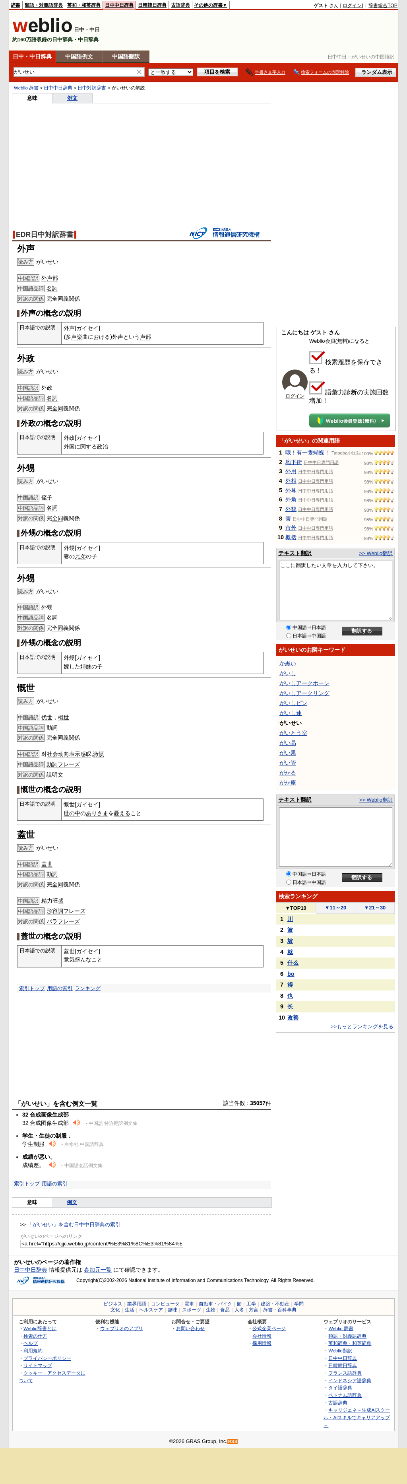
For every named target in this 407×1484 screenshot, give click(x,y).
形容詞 (55, 911)
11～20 (336, 908)
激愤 (98, 754)
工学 (251, 1303)
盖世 (46, 864)
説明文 (55, 774)
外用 (291, 471)
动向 (63, 754)
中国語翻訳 (126, 56)
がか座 (287, 782)
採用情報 (261, 1343)
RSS (233, 1441)
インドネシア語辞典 (349, 1380)
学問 (299, 1303)
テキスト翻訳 (295, 553)
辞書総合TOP (382, 5)
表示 (74, 754)
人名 (239, 1309)
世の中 (72, 813)
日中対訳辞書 (92, 87)
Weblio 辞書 (26, 87)
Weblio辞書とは (39, 1328)
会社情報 (261, 1335)
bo (291, 974)
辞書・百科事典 (280, 1309)
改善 (292, 1017)
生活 (129, 1309)
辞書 (15, 5)
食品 (225, 1309)
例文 (72, 98)
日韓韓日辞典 (152, 5)
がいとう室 (293, 733)
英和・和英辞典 (84, 5)
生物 (210, 1309)
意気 (69, 959)
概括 (291, 537)
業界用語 (136, 1303)
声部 (145, 337)
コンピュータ (165, 1303)
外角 (291, 499)
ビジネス (112, 1303)
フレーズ (69, 764)
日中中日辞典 (119, 5)
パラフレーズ (63, 921)
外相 (291, 481)
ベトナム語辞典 (345, 1395)
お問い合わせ (190, 1328)
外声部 (49, 278)
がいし (287, 673)
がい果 (287, 753)
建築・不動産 (275, 1303)
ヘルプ (30, 1343)
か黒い (287, 663)
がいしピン (293, 703)
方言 (253, 1309)
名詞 (52, 288)
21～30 (375, 908)
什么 (292, 963)
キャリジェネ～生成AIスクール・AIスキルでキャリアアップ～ (357, 1417)
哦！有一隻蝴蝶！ (307, 452)
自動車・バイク (215, 1303)
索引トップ (32, 988)
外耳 (291, 490)
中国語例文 (79, 56)
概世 (63, 717)
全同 (57, 298)
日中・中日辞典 (32, 56)
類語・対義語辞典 (44, 5)
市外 (291, 527)
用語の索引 (60, 988)
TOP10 (295, 908)
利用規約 (33, 1350)
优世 (46, 717)
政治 (102, 446)
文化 (115, 1309)
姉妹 (85, 666)
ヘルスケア (151, 1309)
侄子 (46, 497)
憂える (122, 813)
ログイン (352, 5)
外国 (69, 446)
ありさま (97, 813)
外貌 (291, 509)
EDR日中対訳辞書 (45, 235)
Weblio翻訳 (340, 1350)
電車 (189, 1303)
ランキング (88, 988)
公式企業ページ (269, 1328)
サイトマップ (37, 1365)
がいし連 (290, 713)
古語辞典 (180, 5)
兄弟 (80, 556)
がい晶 (287, 743)
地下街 (293, 462)
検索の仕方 (35, 1335)
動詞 (52, 728)
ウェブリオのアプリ (121, 1328)
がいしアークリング (304, 693)
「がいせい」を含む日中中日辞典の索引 (73, 1225)
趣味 (172, 1309)
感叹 (85, 754)
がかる (287, 772)
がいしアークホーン (304, 683)
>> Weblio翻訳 (376, 553)
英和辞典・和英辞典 (349, 1343)
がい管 (287, 762)
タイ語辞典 (340, 1387)
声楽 (76, 337)
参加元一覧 (98, 1269)
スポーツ (191, 1309)
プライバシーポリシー (47, 1358)
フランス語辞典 (345, 1372)
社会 (52, 754)
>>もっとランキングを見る (362, 1026)
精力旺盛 (52, 900)
